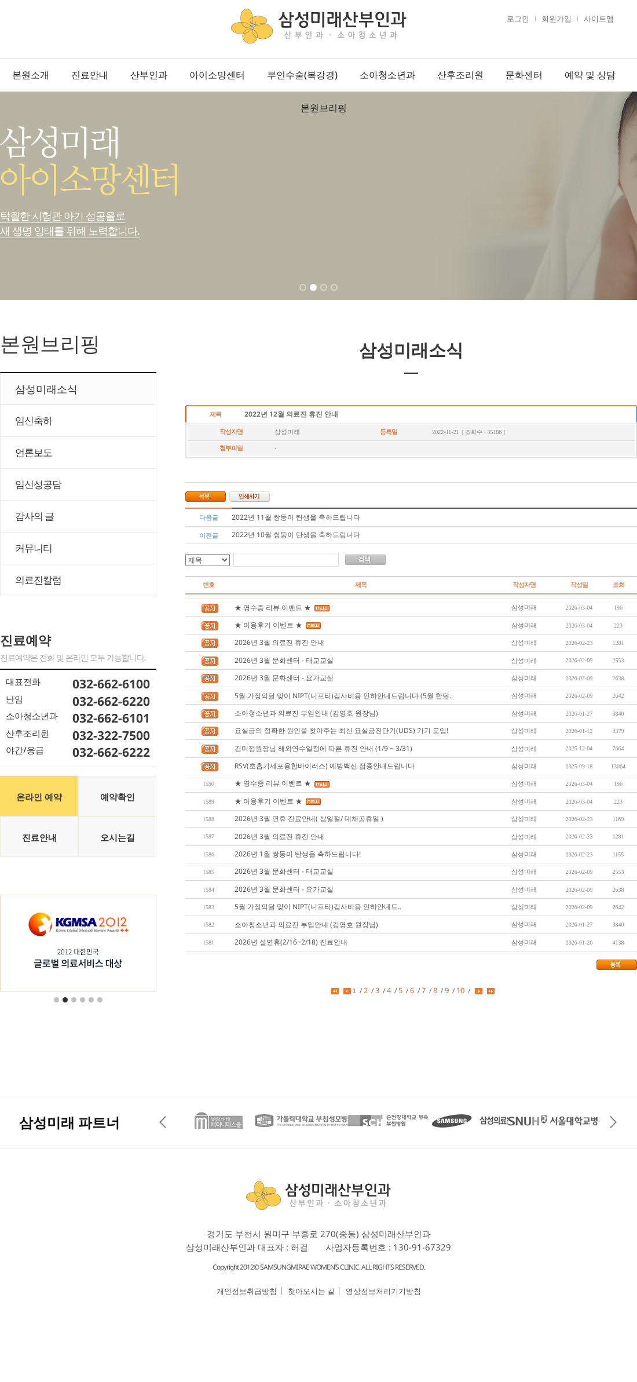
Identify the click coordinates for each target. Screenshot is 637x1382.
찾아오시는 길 (311, 1291)
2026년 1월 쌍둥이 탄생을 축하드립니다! (298, 854)
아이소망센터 (217, 74)
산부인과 (148, 74)
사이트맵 (599, 18)
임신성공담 (38, 484)
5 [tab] (92, 1007)
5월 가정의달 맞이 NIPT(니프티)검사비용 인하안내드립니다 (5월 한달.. (344, 696)
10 (460, 990)
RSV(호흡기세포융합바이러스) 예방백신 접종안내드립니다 (325, 766)
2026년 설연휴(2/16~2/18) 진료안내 (291, 942)
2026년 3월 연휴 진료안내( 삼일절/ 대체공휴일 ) (309, 818)
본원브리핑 (324, 107)
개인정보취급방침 (247, 1291)
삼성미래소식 (46, 389)
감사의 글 (34, 516)
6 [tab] (100, 1007)
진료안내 (89, 74)
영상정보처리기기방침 (383, 1291)
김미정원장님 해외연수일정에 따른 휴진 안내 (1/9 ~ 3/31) (323, 748)
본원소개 (30, 74)
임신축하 (33, 420)
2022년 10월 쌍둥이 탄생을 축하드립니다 (296, 534)
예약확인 (117, 797)
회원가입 (556, 18)
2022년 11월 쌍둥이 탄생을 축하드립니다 (296, 517)
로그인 (518, 18)
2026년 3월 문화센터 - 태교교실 (284, 660)
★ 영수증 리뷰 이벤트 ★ (273, 607)
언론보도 (33, 452)
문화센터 (524, 74)
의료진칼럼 (38, 579)
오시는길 (117, 837)
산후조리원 (460, 74)
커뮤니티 (33, 548)
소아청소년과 (387, 74)
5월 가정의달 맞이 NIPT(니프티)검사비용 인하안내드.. (318, 906)
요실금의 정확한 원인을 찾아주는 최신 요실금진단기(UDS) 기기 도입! (341, 730)
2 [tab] (314, 294)
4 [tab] (335, 294)
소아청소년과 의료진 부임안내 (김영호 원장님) (306, 713)
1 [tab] (304, 294)
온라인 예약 (39, 797)
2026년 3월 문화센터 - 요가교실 (284, 678)
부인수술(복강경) (302, 74)
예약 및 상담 (590, 74)
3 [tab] (324, 294)
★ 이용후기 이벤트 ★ (268, 625)
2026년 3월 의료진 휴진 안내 (279, 642)
